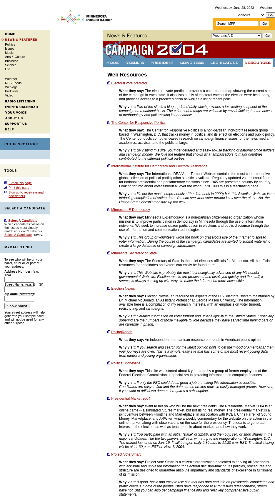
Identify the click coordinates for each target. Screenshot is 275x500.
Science (10, 65)
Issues (9, 48)
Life (7, 69)
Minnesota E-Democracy (130, 210)
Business (11, 61)
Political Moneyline (125, 363)
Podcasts (11, 91)
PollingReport (121, 332)
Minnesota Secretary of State (134, 253)
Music (9, 52)
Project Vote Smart (126, 454)
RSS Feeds (13, 83)
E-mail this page (20, 183)
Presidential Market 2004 (130, 398)
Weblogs (11, 87)
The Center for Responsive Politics (138, 123)
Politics (10, 44)
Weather (266, 7)
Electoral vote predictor (129, 83)
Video (9, 95)
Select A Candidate (18, 234)
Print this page (19, 187)
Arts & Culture (15, 57)
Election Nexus (123, 288)
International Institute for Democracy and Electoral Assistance (159, 166)
